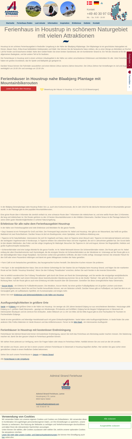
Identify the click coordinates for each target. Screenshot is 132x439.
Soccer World (7, 286)
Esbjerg (12, 307)
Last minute (40, 23)
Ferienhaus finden (24, 23)
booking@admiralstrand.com (47, 404)
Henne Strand (47, 355)
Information (53, 23)
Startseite (10, 23)
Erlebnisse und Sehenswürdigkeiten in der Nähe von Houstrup (39, 295)
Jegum (35, 355)
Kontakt (96, 23)
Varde (3, 307)
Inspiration (64, 23)
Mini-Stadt (78, 322)
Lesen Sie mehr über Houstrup (18, 89)
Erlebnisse (76, 23)
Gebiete (87, 23)
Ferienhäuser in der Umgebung (16, 359)
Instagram (41, 417)
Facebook (25, 417)
